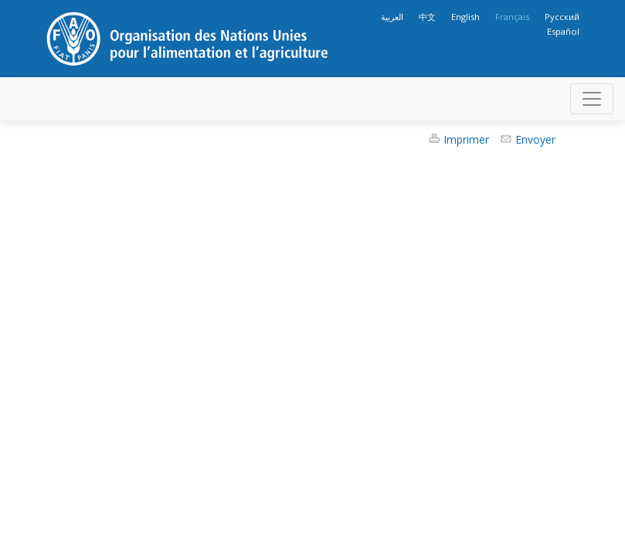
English (465, 17)
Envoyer (535, 139)
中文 (427, 17)
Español (563, 31)
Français (512, 17)
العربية (392, 17)
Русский (562, 17)
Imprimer (466, 139)
